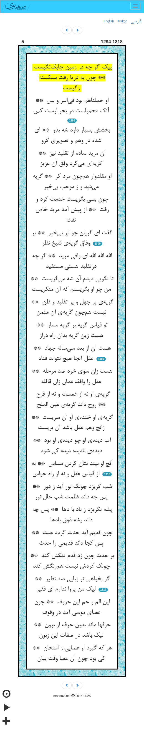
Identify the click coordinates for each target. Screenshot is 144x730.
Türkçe (122, 21)
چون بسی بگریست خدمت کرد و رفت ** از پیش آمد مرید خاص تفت (72, 210)
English (109, 21)
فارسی (136, 21)
